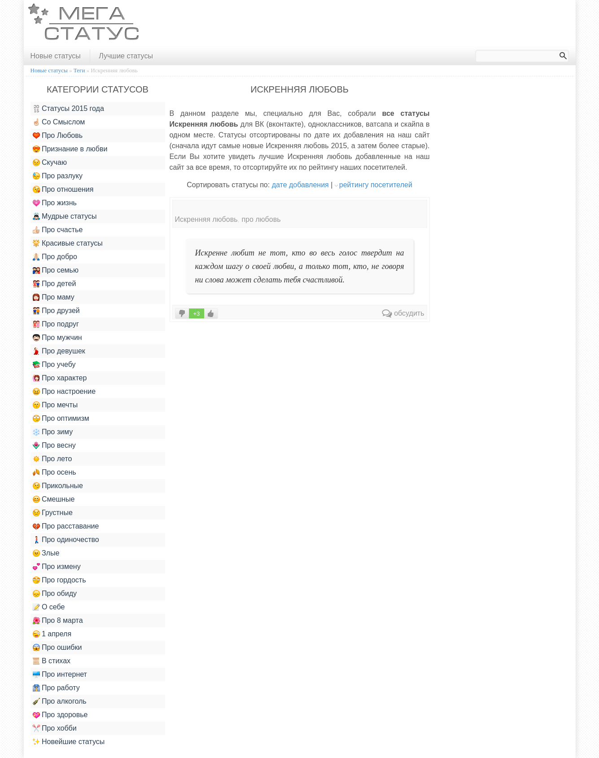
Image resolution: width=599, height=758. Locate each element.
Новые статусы (56, 56)
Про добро (55, 257)
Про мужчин (57, 337)
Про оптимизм (61, 418)
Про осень (54, 472)
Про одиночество (66, 539)
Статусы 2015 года (68, 108)
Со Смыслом (59, 122)
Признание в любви (70, 149)
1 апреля (52, 634)
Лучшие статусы (126, 56)
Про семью (56, 270)
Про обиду (55, 593)
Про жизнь (55, 203)
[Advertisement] (408, 24)
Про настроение (64, 391)
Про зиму (53, 432)
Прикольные (58, 486)
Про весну (54, 445)
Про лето (52, 459)
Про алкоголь (60, 701)
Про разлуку (58, 176)
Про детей (54, 284)
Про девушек (59, 351)
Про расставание (66, 526)
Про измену (57, 566)
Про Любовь (58, 135)
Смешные (54, 499)
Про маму (53, 297)
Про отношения (63, 189)
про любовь (260, 219)
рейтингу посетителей (375, 185)
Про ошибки (57, 647)
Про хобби (55, 728)
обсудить (403, 313)
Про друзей (56, 310)
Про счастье (58, 230)
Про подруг (56, 324)
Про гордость (59, 580)
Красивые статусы (68, 243)
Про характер (60, 378)
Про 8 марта (58, 620)
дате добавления (300, 185)
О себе (49, 607)
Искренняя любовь (206, 219)
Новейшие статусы (69, 742)
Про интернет (60, 674)
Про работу (56, 688)
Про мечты (55, 405)
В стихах (52, 661)
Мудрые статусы (65, 216)
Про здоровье (60, 715)
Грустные (53, 513)
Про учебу (54, 364)
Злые (46, 553)
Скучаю (50, 162)
